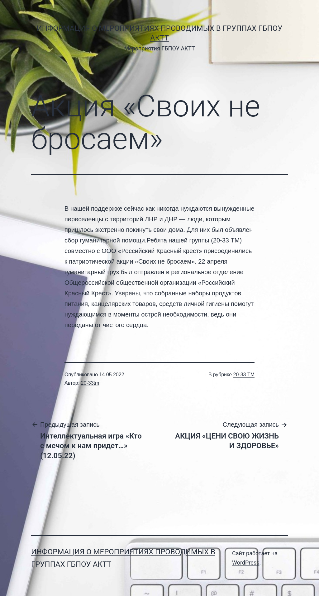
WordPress (245, 562)
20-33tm (90, 383)
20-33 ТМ (244, 374)
